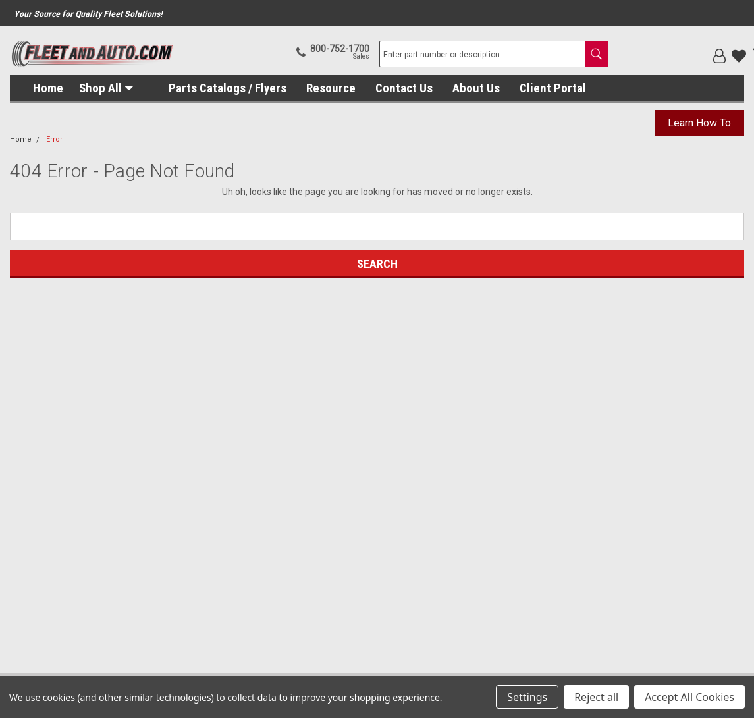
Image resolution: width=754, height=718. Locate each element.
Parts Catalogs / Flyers (227, 88)
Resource (331, 88)
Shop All (100, 88)
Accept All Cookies (689, 697)
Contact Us (404, 88)
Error (54, 139)
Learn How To (699, 123)
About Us (476, 88)
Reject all (596, 697)
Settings (527, 697)
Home (48, 88)
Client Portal (553, 88)
